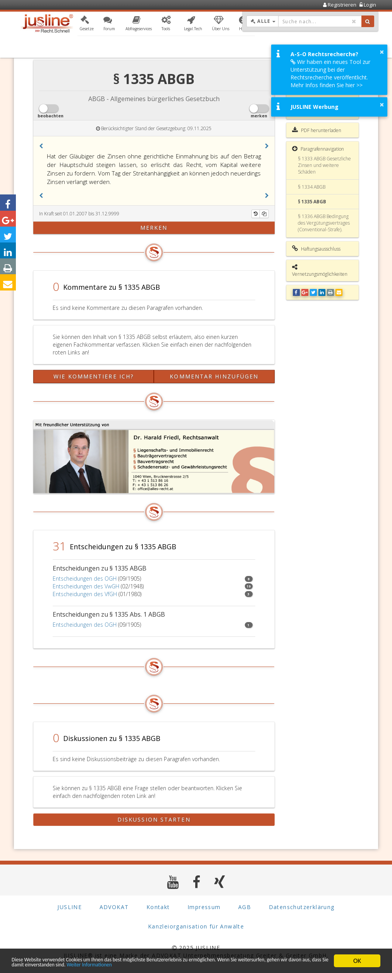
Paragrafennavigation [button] (318, 148)
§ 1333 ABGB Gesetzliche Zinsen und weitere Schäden (324, 165)
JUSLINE (69, 907)
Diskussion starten (154, 819)
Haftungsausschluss (316, 248)
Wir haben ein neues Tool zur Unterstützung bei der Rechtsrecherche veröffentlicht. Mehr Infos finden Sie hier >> (330, 73)
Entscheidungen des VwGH (86, 586)
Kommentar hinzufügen (214, 376)
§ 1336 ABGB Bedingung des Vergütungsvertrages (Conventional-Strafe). (324, 223)
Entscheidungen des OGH (85, 578)
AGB (244, 907)
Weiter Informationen (229, 964)
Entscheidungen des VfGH (85, 594)
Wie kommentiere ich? (93, 376)
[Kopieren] (264, 214)
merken (154, 227)
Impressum (204, 907)
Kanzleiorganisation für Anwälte (196, 926)
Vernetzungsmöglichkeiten (319, 270)
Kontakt (158, 907)
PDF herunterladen (316, 130)
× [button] (382, 52)
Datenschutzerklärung (302, 907)
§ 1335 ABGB (312, 201)
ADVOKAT (114, 907)
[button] (87, 24)
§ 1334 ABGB (311, 187)
